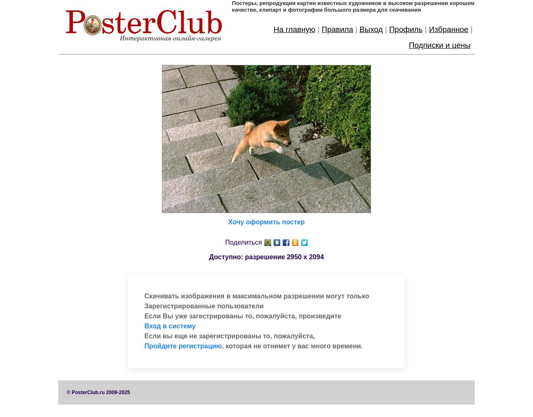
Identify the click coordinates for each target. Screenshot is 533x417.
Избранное (448, 29)
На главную (294, 29)
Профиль (406, 29)
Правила (337, 29)
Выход (371, 29)
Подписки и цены (440, 45)
